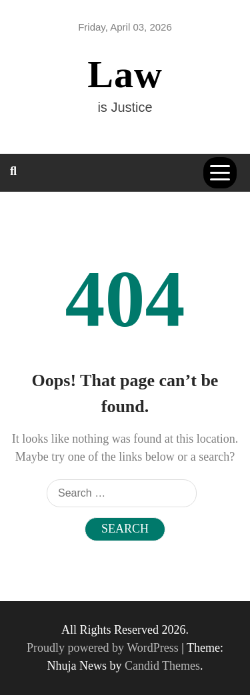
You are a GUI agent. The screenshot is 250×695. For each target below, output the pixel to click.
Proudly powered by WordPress (104, 647)
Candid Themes (162, 665)
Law (125, 74)
